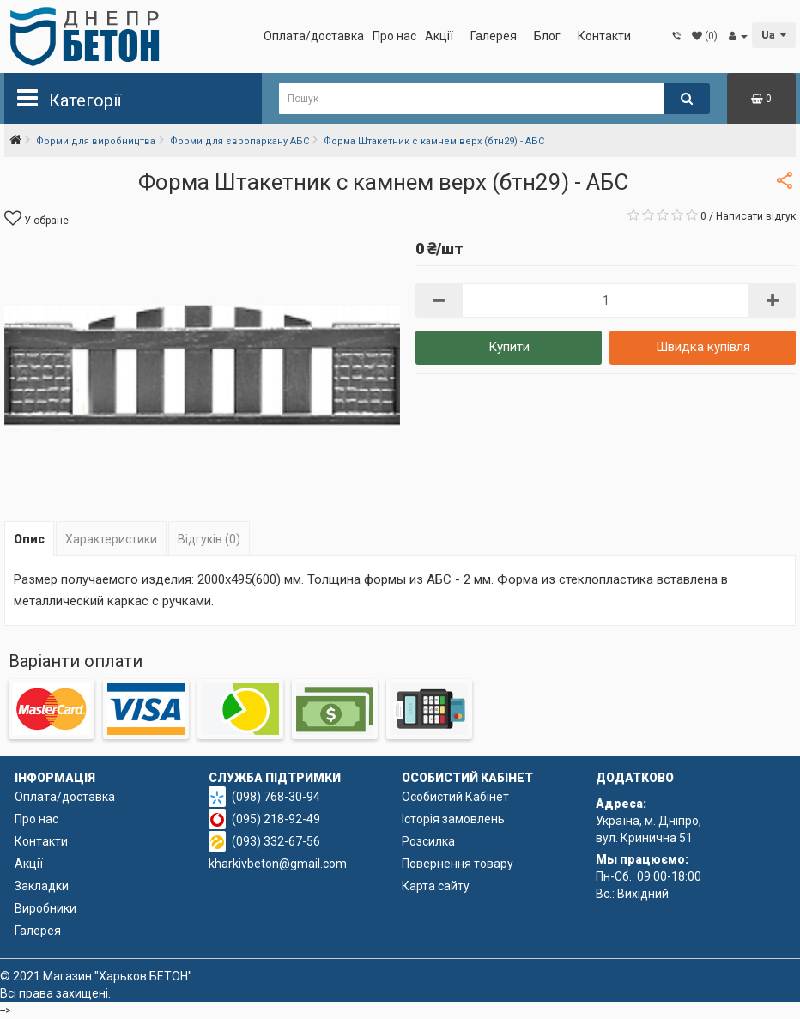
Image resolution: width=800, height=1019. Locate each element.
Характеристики (111, 539)
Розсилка (428, 841)
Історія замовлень (453, 819)
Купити (509, 347)
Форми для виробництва (95, 141)
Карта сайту (436, 886)
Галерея (493, 36)
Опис (29, 539)
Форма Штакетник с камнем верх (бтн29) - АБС (434, 141)
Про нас (394, 36)
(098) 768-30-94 (276, 797)
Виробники (45, 908)
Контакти (604, 36)
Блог (547, 36)
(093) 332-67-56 (276, 841)
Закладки (42, 886)
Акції (439, 36)
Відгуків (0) (209, 539)
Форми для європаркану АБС (239, 141)
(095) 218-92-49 (276, 819)
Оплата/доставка (314, 36)
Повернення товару (457, 863)
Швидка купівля (703, 347)
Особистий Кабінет (455, 797)
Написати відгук (756, 216)
